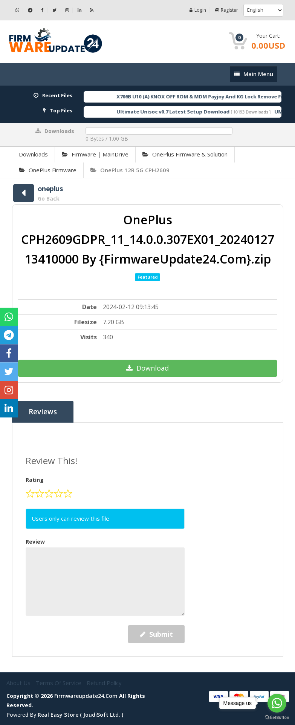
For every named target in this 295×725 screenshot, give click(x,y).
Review (35, 541)
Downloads (33, 154)
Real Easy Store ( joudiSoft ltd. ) (80, 714)
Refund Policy (104, 683)
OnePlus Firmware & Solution (185, 154)
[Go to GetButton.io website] (277, 717)
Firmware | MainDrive (95, 154)
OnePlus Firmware (47, 170)
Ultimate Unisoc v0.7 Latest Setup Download (183, 111)
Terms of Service (59, 683)
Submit (156, 634)
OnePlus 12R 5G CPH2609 (130, 170)
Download (147, 367)
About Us (19, 683)
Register (226, 10)
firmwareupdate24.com (86, 695)
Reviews (43, 412)
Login (198, 10)
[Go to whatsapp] (276, 703)
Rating (35, 479)
